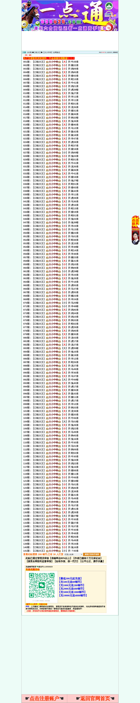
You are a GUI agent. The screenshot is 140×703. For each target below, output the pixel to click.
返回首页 (109, 52)
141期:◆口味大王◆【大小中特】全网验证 (43, 52)
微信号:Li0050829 (45, 567)
